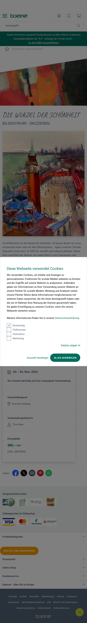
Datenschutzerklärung (67, 317)
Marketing (15, 338)
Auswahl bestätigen (37, 357)
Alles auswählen (65, 357)
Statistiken (16, 334)
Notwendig (16, 325)
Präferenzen (16, 329)
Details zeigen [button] (70, 345)
